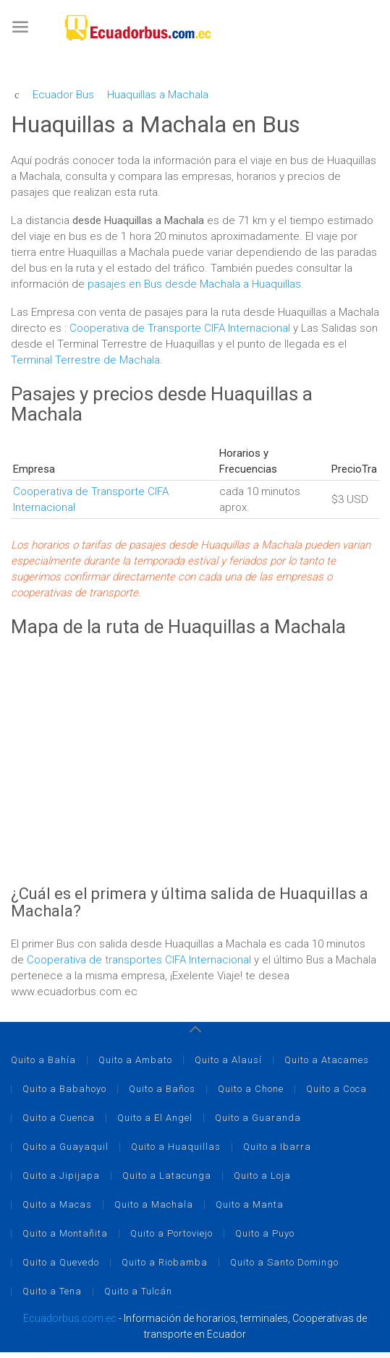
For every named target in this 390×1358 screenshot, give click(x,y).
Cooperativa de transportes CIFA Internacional (140, 959)
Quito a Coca (336, 1088)
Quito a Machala (153, 1204)
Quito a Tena (52, 1291)
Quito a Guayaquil (65, 1146)
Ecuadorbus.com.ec (69, 1318)
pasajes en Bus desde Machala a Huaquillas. (196, 284)
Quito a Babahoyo (64, 1088)
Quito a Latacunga (166, 1175)
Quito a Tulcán (138, 1291)
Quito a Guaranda (258, 1117)
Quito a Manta (250, 1204)
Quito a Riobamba (165, 1262)
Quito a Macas (57, 1204)
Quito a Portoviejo (171, 1233)
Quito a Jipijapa (61, 1175)
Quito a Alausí (228, 1059)
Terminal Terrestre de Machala (85, 359)
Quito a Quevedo (60, 1262)
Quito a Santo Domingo (284, 1262)
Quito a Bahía (43, 1059)
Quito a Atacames (326, 1059)
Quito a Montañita (65, 1233)
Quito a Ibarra (277, 1146)
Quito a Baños (162, 1088)
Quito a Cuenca (58, 1117)
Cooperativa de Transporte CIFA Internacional (181, 328)
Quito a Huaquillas (176, 1146)
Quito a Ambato (135, 1059)
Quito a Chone (251, 1088)
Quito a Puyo (264, 1233)
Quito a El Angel (154, 1117)
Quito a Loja (262, 1175)
